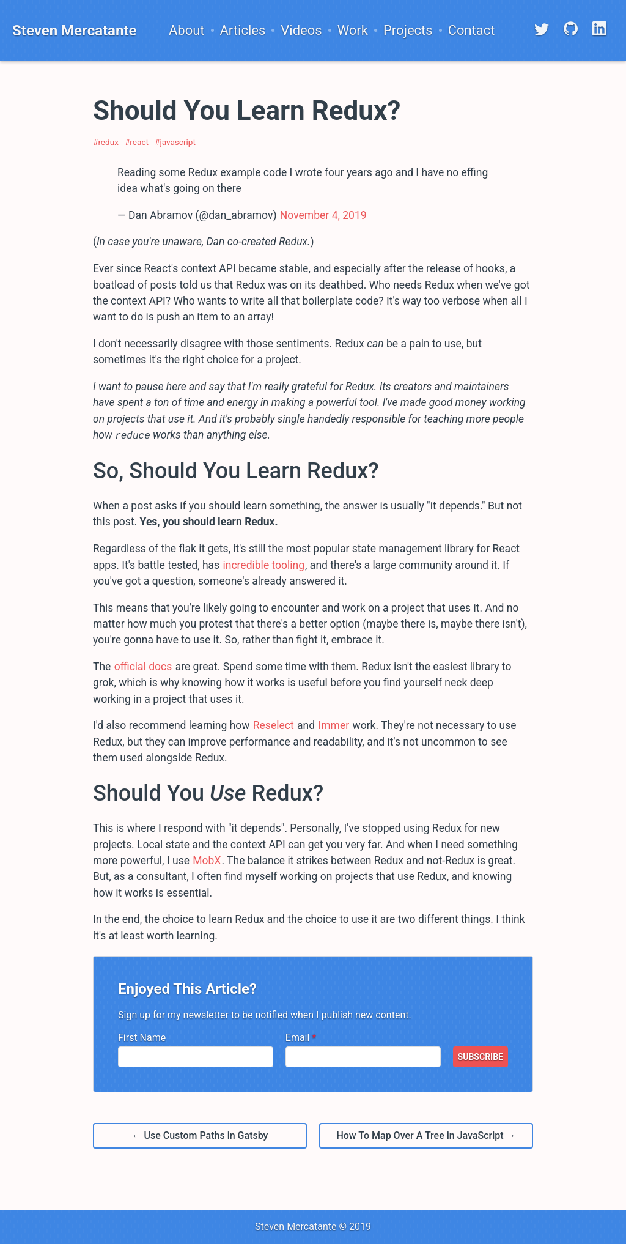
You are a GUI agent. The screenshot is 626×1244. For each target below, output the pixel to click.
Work (352, 30)
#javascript (175, 142)
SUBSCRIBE (480, 1056)
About (187, 30)
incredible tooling (263, 564)
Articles (243, 30)
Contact (471, 30)
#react (137, 142)
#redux (106, 142)
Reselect (273, 725)
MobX (207, 860)
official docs (143, 666)
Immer (333, 725)
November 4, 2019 (323, 215)
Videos (301, 30)
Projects (408, 30)
